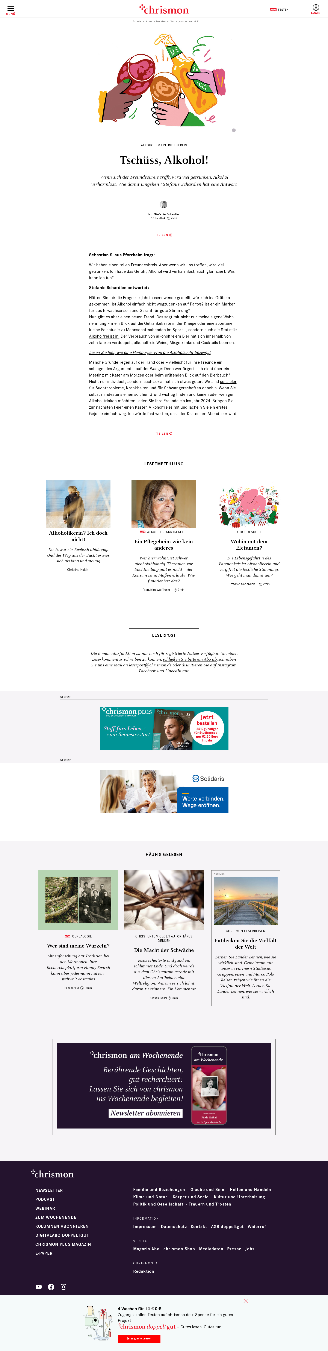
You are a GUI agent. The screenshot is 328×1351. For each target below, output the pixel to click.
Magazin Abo (146, 1249)
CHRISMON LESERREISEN (245, 931)
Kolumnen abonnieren (62, 1226)
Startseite (137, 21)
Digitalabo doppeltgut (62, 1235)
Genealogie (82, 936)
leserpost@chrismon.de (150, 665)
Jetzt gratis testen (139, 1338)
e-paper (44, 1253)
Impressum (145, 1226)
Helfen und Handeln (250, 1189)
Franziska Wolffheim (156, 590)
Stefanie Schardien (167, 214)
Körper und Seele (191, 1197)
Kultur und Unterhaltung (239, 1197)
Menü (10, 14)
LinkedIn (173, 671)
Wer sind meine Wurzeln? (78, 946)
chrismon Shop (179, 1249)
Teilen (162, 235)
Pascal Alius (72, 988)
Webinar (45, 1208)
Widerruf (257, 1226)
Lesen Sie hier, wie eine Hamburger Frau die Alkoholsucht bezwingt (150, 352)
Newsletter (49, 1190)
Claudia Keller (158, 998)
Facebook (147, 671)
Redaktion (143, 1271)
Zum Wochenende (56, 1217)
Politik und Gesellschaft (158, 1204)
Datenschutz (174, 1226)
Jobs (250, 1249)
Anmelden (316, 9)
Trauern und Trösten (210, 1204)
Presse (234, 1249)
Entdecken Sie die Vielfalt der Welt (245, 944)
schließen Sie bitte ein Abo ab (190, 659)
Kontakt (199, 1226)
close (245, 1301)
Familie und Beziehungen (159, 1189)
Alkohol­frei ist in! (104, 336)
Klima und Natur (150, 1197)
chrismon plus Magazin (63, 1244)
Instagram (226, 665)
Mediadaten (211, 1249)
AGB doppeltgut (227, 1226)
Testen (279, 9)
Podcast (45, 1199)
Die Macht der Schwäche (164, 950)
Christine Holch (77, 570)
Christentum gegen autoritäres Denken (164, 938)
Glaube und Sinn (207, 1189)
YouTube (38, 1287)
